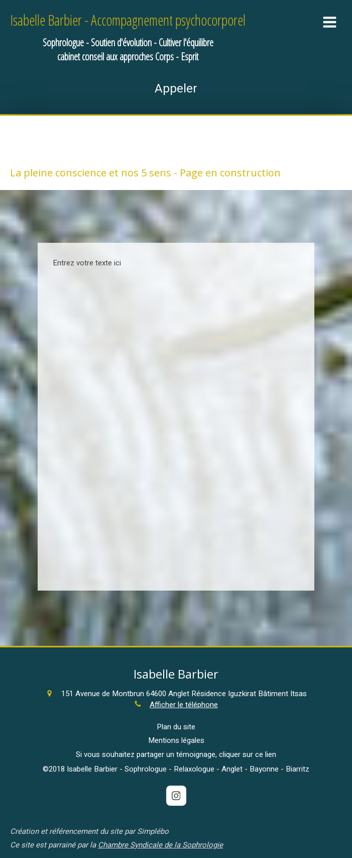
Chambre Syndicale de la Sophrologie (160, 844)
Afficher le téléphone (184, 705)
